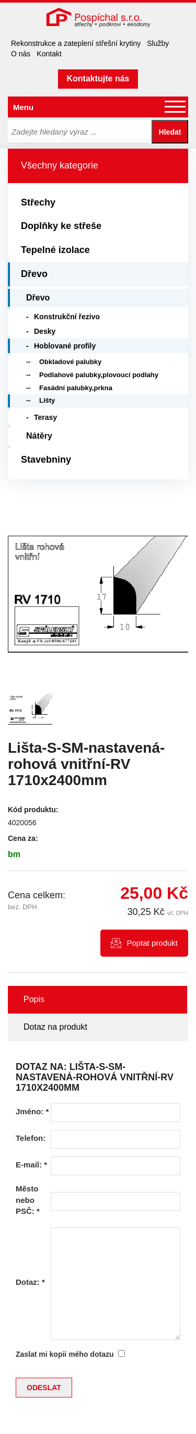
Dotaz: (30, 1282)
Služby (158, 43)
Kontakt (49, 54)
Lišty (47, 400)
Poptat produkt (152, 942)
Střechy (38, 202)
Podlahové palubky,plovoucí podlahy (98, 375)
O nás (20, 54)
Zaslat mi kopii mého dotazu (64, 1354)
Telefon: (30, 1138)
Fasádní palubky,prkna (75, 388)
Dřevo (34, 274)
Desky (44, 331)
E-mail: (31, 1164)
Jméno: (32, 1111)
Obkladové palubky (70, 362)
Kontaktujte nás (97, 78)
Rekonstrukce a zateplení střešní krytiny (76, 43)
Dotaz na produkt (55, 1026)
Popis (34, 999)
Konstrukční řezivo (67, 316)
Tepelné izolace (55, 250)
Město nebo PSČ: (28, 1199)
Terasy (45, 417)
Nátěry (39, 435)
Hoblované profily (65, 346)
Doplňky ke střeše (61, 226)
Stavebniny (46, 459)
